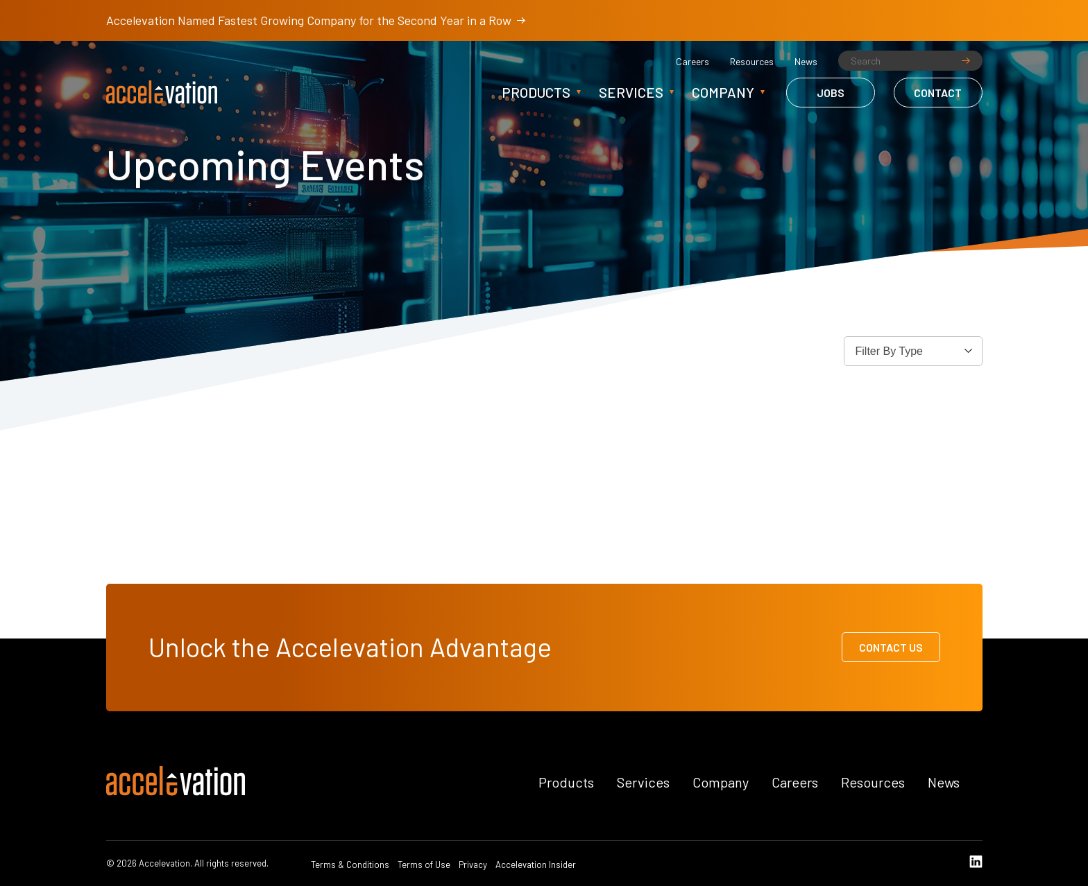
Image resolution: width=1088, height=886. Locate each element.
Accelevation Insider (535, 865)
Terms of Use (424, 865)
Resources (752, 61)
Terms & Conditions (350, 865)
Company (723, 92)
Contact (938, 92)
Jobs (830, 92)
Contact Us (891, 647)
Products (536, 92)
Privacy (473, 865)
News (805, 61)
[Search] (910, 61)
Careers (692, 61)
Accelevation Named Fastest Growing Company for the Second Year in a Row (315, 20)
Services (631, 92)
